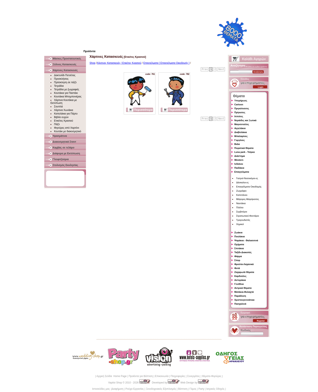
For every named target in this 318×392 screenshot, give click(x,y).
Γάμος (192, 388)
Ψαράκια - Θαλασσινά (246, 240)
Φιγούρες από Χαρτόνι (66, 127)
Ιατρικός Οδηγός (215, 388)
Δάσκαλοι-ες (242, 182)
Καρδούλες (240, 276)
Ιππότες (238, 116)
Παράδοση (240, 296)
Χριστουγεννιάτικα (244, 300)
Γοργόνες (239, 140)
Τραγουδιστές (243, 220)
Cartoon (238, 104)
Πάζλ (57, 124)
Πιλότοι (239, 207)
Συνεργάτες (193, 376)
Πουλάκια (239, 236)
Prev (205, 69)
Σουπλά (58, 106)
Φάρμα (238, 256)
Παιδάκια (239, 168)
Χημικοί (240, 224)
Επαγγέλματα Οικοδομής (248, 186)
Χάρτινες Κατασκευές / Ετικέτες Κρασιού (119, 63)
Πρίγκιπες (239, 112)
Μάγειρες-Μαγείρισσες (247, 199)
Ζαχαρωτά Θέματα (244, 272)
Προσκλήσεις (61, 78)
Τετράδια (59, 85)
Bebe (237, 144)
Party (201, 388)
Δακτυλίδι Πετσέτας (64, 75)
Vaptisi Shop (115, 382)
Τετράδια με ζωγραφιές (66, 89)
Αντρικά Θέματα (242, 288)
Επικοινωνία (161, 376)
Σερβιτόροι (241, 211)
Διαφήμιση (117, 388)
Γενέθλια (239, 284)
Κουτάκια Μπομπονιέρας (68, 96)
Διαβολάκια (240, 132)
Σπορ (237, 260)
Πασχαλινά (240, 304)
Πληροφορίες (177, 376)
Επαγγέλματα (241, 172)
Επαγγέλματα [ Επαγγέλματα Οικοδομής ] (166, 63)
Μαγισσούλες (241, 124)
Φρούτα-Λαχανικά (244, 264)
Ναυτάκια (241, 203)
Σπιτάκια (239, 248)
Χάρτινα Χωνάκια (63, 110)
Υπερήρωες (240, 100)
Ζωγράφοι (241, 191)
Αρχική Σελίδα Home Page (111, 376)
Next (221, 69)
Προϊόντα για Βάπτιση (141, 376)
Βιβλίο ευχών (61, 117)
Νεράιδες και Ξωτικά (245, 120)
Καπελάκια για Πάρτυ (66, 113)
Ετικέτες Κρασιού (63, 120)
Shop (92, 63)
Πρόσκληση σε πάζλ (65, 82)
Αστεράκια (240, 280)
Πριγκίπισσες (241, 108)
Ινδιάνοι (238, 164)
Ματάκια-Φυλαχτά (244, 292)
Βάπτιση (183, 388)
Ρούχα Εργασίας (134, 388)
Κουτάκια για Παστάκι (66, 93)
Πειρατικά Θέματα (244, 148)
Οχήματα (239, 244)
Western (238, 160)
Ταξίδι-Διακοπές (243, 252)
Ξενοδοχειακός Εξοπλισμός (161, 388)
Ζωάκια (238, 232)
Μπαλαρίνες (241, 136)
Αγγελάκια (240, 128)
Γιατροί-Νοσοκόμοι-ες (247, 178)
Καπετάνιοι (241, 195)
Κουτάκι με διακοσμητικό (67, 131)
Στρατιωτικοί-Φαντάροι (247, 216)
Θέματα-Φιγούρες (211, 376)
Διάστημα (239, 156)
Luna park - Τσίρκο (244, 152)
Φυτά (237, 268)
